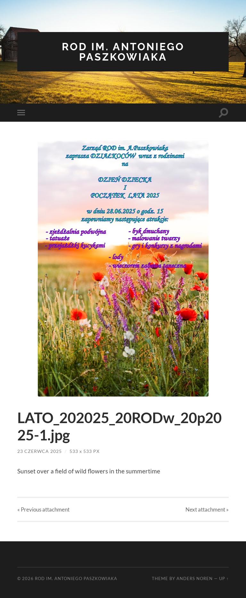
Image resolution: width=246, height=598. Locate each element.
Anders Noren (194, 578)
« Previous (43, 509)
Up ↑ (224, 578)
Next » (207, 509)
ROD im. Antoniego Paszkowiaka (123, 52)
